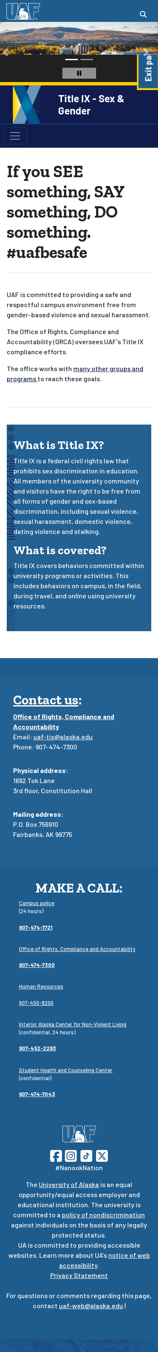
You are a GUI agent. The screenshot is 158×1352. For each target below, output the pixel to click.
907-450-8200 (36, 1002)
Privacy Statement (79, 1275)
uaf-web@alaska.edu (91, 1306)
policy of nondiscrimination (103, 1215)
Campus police (36, 903)
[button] (5, 52)
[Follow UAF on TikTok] (86, 1155)
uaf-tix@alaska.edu (63, 737)
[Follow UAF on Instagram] (70, 1155)
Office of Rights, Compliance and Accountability (77, 949)
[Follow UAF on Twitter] (102, 1155)
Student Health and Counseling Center (65, 1070)
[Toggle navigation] (15, 135)
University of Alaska (69, 1184)
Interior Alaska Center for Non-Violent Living (72, 1024)
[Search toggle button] (143, 14)
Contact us (45, 700)
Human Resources (41, 986)
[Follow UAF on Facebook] (56, 1155)
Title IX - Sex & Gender (91, 104)
